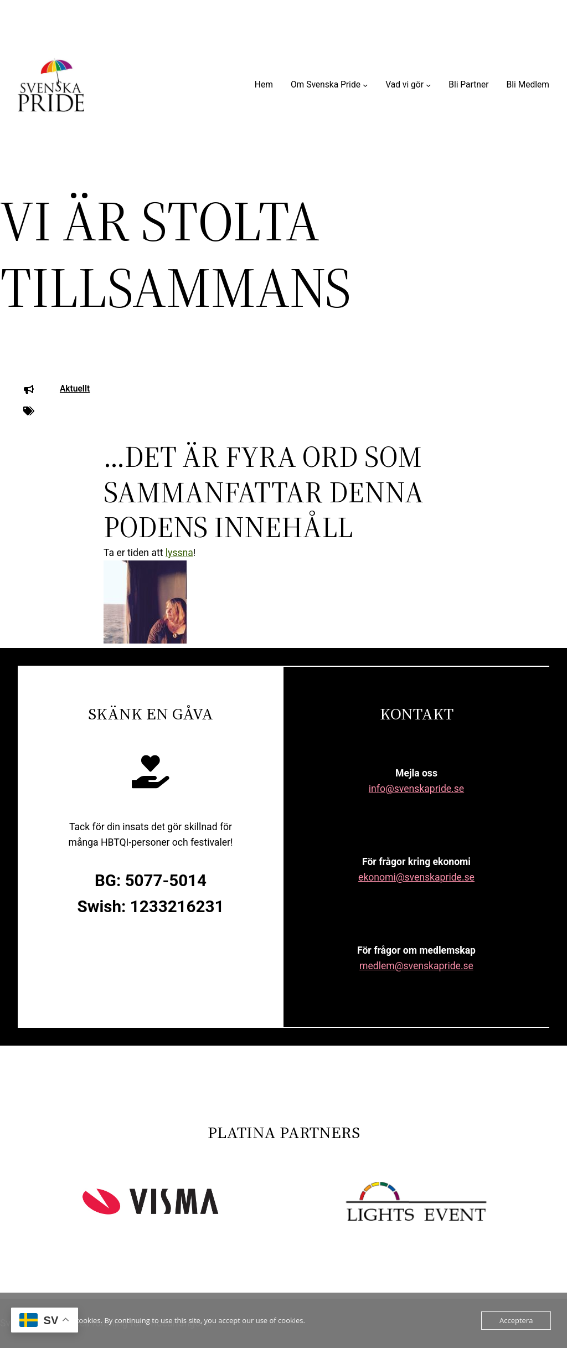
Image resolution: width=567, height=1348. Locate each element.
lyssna (179, 552)
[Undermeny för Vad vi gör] (428, 85)
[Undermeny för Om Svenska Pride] (365, 85)
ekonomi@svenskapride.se (416, 877)
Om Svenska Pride (325, 85)
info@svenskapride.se (416, 788)
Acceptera (516, 1320)
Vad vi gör (404, 85)
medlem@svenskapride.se (416, 965)
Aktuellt (75, 389)
